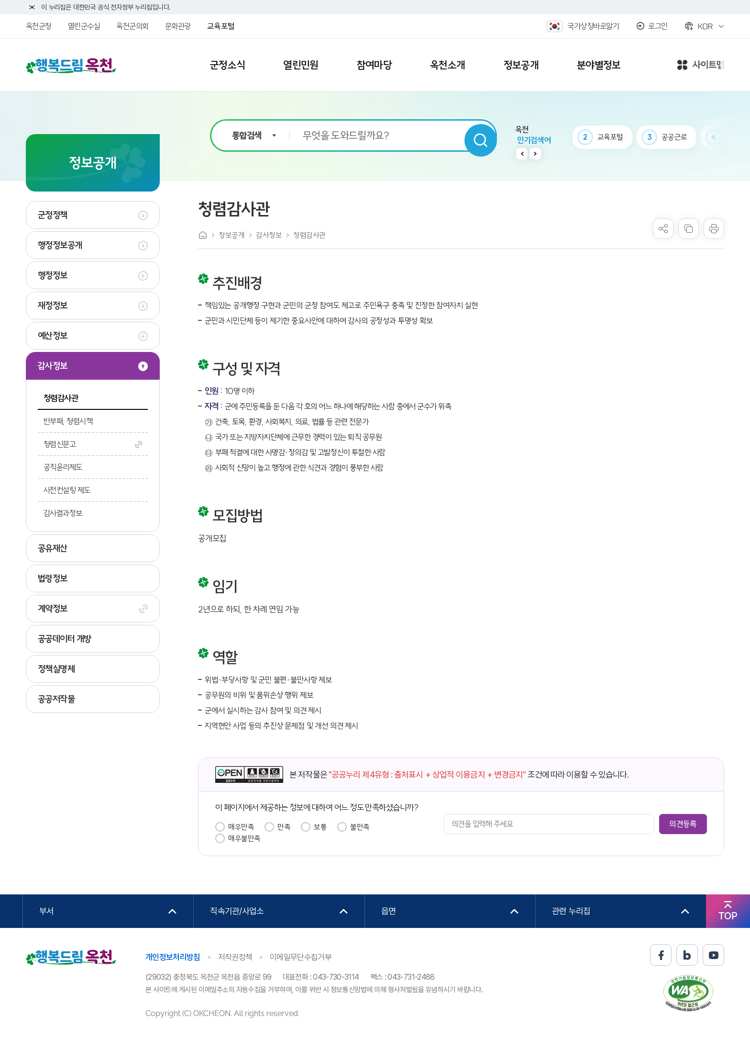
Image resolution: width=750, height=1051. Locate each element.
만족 (283, 827)
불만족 (360, 827)
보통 (320, 827)
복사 (688, 228)
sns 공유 (663, 228)
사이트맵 (700, 65)
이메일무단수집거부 (300, 957)
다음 (535, 153)
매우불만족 (244, 838)
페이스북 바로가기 (661, 955)
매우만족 (241, 827)
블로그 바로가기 (687, 955)
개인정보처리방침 (172, 957)
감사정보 (269, 235)
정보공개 (231, 235)
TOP (727, 916)
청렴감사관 (309, 235)
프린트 (714, 228)
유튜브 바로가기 (713, 955)
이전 (522, 153)
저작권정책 (235, 957)
